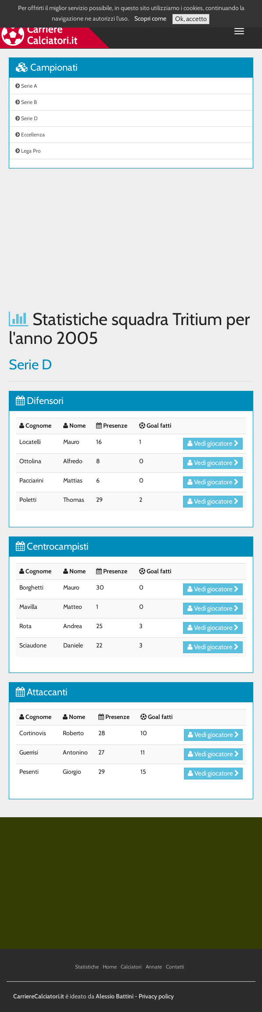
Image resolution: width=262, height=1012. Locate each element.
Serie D (26, 118)
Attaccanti (42, 692)
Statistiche (87, 966)
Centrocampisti (52, 546)
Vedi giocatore (213, 443)
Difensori (40, 401)
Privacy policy (156, 996)
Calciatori (131, 966)
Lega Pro (28, 150)
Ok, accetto (191, 19)
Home (110, 966)
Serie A (26, 85)
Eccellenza (30, 134)
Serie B (26, 102)
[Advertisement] (131, 239)
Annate (154, 966)
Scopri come (150, 18)
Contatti (175, 966)
